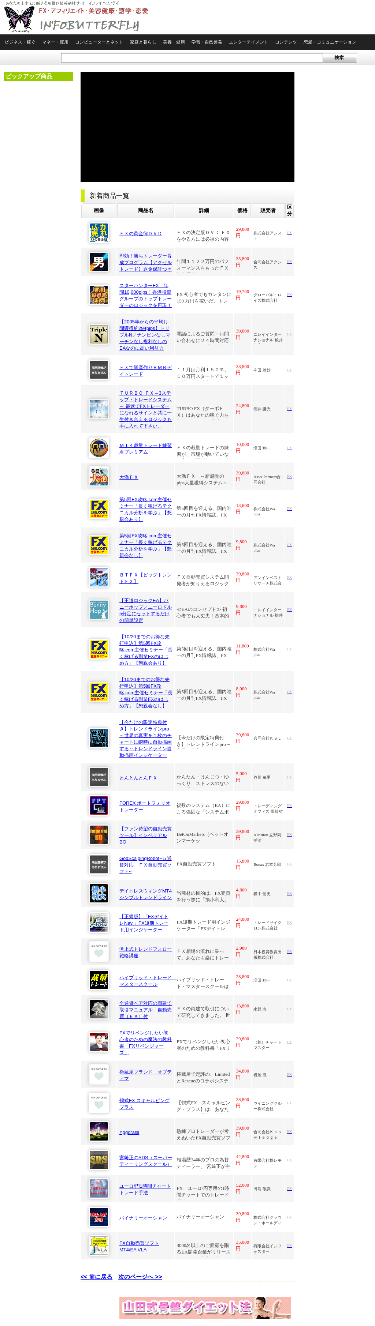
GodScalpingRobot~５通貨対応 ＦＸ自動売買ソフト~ (145, 865)
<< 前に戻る (96, 1277)
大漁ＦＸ (128, 477)
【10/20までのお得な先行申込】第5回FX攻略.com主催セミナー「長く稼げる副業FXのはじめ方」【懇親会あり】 (145, 650)
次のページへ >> (140, 1277)
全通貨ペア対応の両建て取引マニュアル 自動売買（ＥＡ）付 (145, 1009)
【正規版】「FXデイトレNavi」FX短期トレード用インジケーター (143, 923)
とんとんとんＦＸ (138, 778)
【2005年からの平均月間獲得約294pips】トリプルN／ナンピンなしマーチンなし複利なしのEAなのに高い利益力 (144, 335)
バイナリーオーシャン (143, 1218)
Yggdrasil (129, 1132)
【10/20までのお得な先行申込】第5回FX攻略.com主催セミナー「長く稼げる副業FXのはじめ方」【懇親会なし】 (145, 693)
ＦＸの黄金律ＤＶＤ (140, 233)
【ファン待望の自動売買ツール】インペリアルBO (145, 835)
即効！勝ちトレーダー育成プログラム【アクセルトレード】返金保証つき (145, 262)
